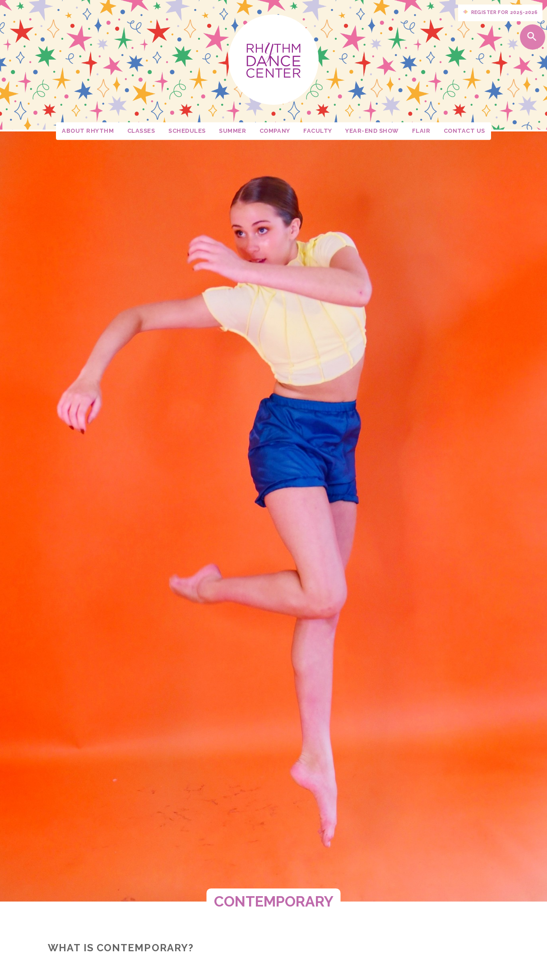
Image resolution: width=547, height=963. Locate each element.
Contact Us (464, 130)
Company (275, 130)
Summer (232, 130)
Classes (141, 130)
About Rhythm (88, 130)
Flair (421, 130)
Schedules (187, 130)
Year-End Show (372, 130)
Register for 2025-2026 (500, 12)
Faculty (317, 130)
